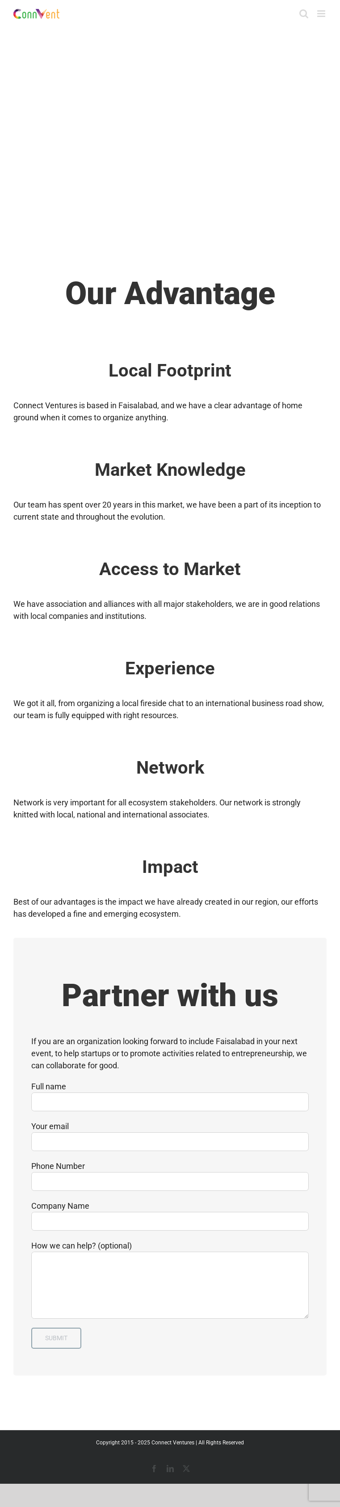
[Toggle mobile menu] (322, 13)
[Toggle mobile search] (303, 13)
